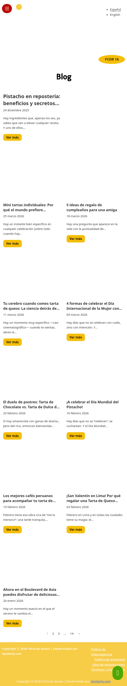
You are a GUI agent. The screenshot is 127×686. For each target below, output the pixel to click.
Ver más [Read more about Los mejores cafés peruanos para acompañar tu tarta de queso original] (12, 529)
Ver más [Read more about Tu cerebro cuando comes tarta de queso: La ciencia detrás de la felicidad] (12, 342)
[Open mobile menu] (7, 8)
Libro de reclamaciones (108, 664)
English (115, 15)
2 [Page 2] (53, 633)
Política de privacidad (110, 659)
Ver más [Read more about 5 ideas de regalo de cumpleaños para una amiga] (76, 238)
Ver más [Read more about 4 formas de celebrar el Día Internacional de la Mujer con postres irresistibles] (76, 337)
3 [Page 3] (59, 633)
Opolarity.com (12, 654)
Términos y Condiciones (108, 669)
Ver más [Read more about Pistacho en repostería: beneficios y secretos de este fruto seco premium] (12, 137)
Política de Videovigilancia (101, 651)
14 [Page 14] (71, 633)
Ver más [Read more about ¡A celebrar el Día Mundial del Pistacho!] (76, 436)
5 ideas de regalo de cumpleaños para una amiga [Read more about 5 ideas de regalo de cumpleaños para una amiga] (92, 207)
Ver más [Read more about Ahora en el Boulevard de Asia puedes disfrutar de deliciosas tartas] (12, 623)
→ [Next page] (78, 633)
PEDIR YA (112, 59)
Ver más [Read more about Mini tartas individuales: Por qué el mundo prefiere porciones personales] (12, 243)
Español (115, 9)
